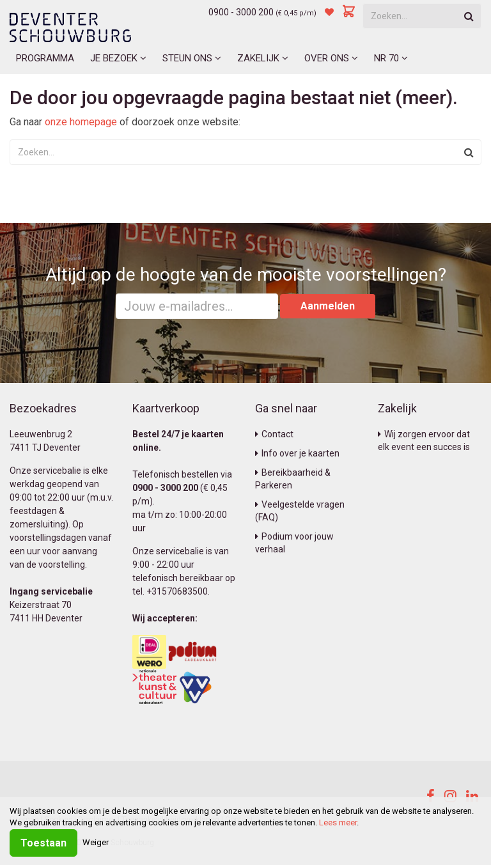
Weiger (95, 842)
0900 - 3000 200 (241, 12)
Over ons (331, 58)
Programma (45, 58)
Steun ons (191, 58)
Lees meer (338, 822)
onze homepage (81, 122)
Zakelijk (262, 58)
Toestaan (43, 843)
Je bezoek (118, 58)
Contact (274, 434)
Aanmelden (327, 306)
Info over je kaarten (297, 453)
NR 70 (391, 58)
